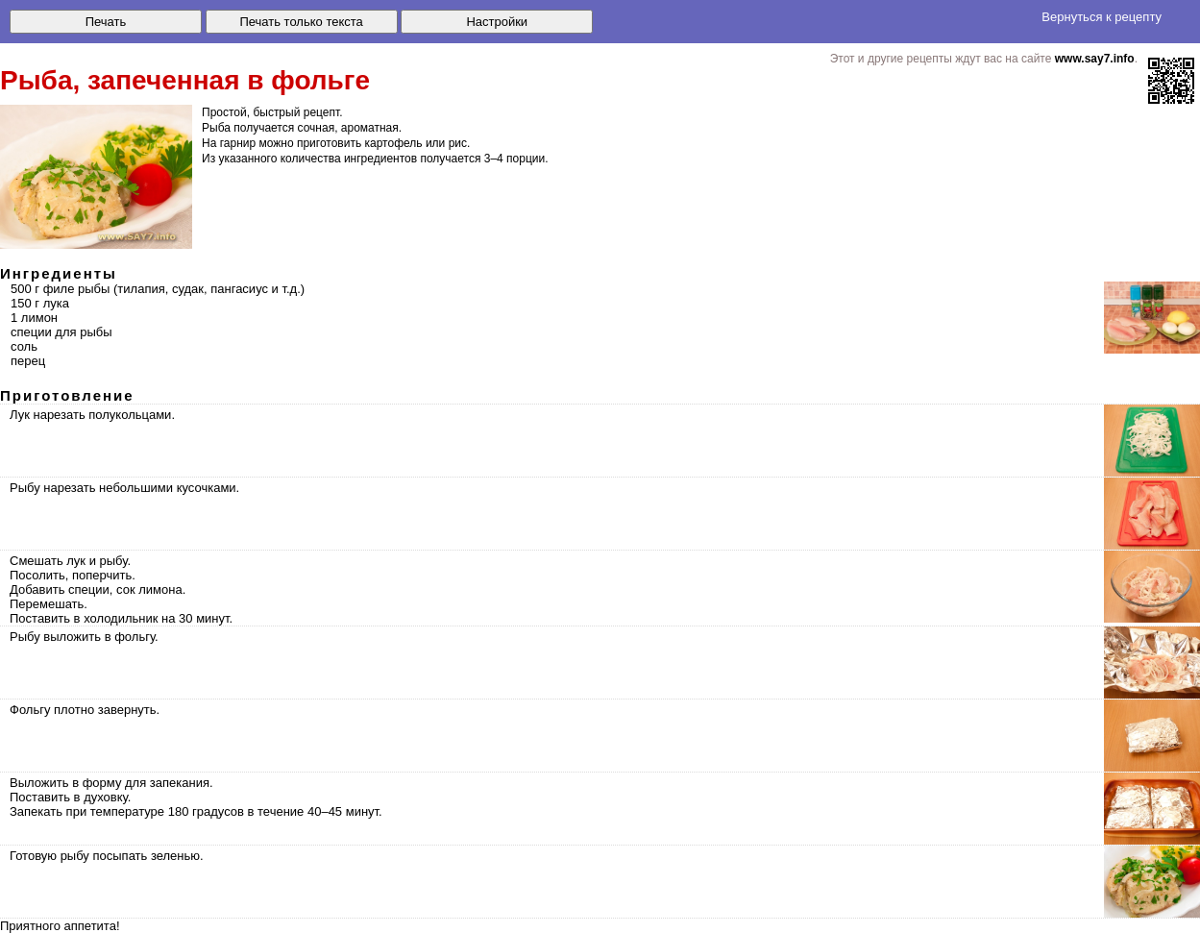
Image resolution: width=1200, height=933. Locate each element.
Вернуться (1101, 17)
